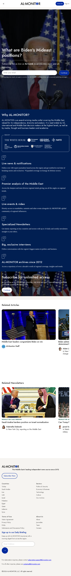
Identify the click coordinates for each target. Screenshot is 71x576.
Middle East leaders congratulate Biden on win (22, 341)
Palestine (4, 501)
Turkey (4, 486)
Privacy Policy (6, 522)
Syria (3, 512)
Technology (40, 492)
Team (38, 525)
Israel (3, 498)
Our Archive (40, 498)
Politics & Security (42, 486)
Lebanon (4, 509)
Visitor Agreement (7, 519)
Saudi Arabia (6, 489)
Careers (38, 528)
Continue (7, 290)
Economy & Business (42, 489)
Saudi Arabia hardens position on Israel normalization (25, 422)
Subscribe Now (9, 476)
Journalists (39, 522)
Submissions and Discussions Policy (13, 528)
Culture (38, 495)
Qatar (4, 506)
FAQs (3, 525)
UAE (3, 495)
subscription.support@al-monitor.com (39, 560)
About (38, 519)
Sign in (67, 4)
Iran (3, 492)
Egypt (3, 503)
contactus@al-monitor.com (31, 564)
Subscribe (60, 4)
